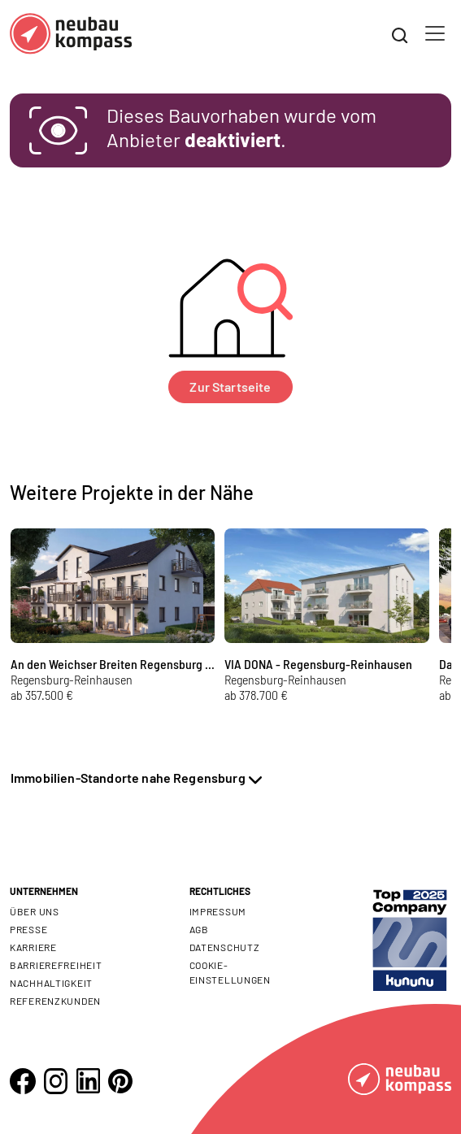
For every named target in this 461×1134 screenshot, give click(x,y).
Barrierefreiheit (56, 965)
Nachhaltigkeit (51, 982)
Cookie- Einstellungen (230, 972)
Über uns (34, 911)
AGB (199, 929)
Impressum (217, 911)
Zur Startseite (230, 386)
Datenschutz (224, 947)
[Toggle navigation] (435, 33)
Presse (28, 929)
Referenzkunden (55, 1000)
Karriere (33, 947)
